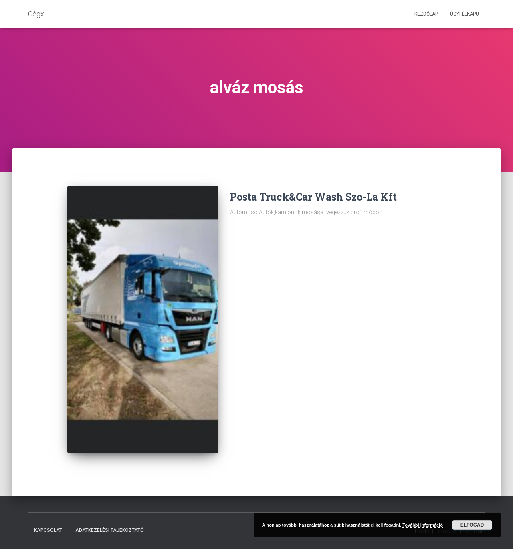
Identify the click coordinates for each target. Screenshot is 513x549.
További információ (422, 525)
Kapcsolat (48, 530)
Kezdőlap (426, 14)
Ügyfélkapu (464, 14)
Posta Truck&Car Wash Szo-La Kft (313, 196)
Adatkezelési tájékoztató (109, 530)
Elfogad (472, 525)
